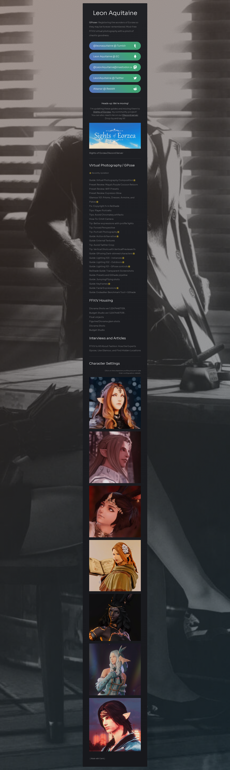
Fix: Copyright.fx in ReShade (104, 206)
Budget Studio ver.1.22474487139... (107, 313)
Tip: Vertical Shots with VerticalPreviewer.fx (112, 249)
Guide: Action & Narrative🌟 (104, 236)
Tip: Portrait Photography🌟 (104, 232)
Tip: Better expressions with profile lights (111, 223)
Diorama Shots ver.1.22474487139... (107, 308)
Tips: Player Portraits (100, 210)
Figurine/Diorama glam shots (104, 321)
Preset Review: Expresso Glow (105, 193)
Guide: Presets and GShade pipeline (108, 275)
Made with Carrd (97, 759)
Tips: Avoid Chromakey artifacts (106, 214)
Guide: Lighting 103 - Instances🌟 (107, 258)
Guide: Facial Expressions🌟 (104, 288)
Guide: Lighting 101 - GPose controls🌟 (109, 266)
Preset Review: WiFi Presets (104, 189)
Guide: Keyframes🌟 (99, 283)
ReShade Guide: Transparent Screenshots (111, 271)
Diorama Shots (97, 325)
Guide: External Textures (102, 240)
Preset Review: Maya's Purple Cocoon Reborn (113, 184)
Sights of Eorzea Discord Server (106, 153)
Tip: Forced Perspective (102, 227)
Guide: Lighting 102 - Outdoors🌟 (107, 262)
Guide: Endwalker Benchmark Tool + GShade (112, 292)
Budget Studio (97, 330)
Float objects (96, 317)
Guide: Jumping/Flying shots (104, 279)
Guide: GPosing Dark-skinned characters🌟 (112, 253)
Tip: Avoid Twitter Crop (101, 245)
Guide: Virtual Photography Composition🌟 (112, 180)
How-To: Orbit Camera (101, 219)
